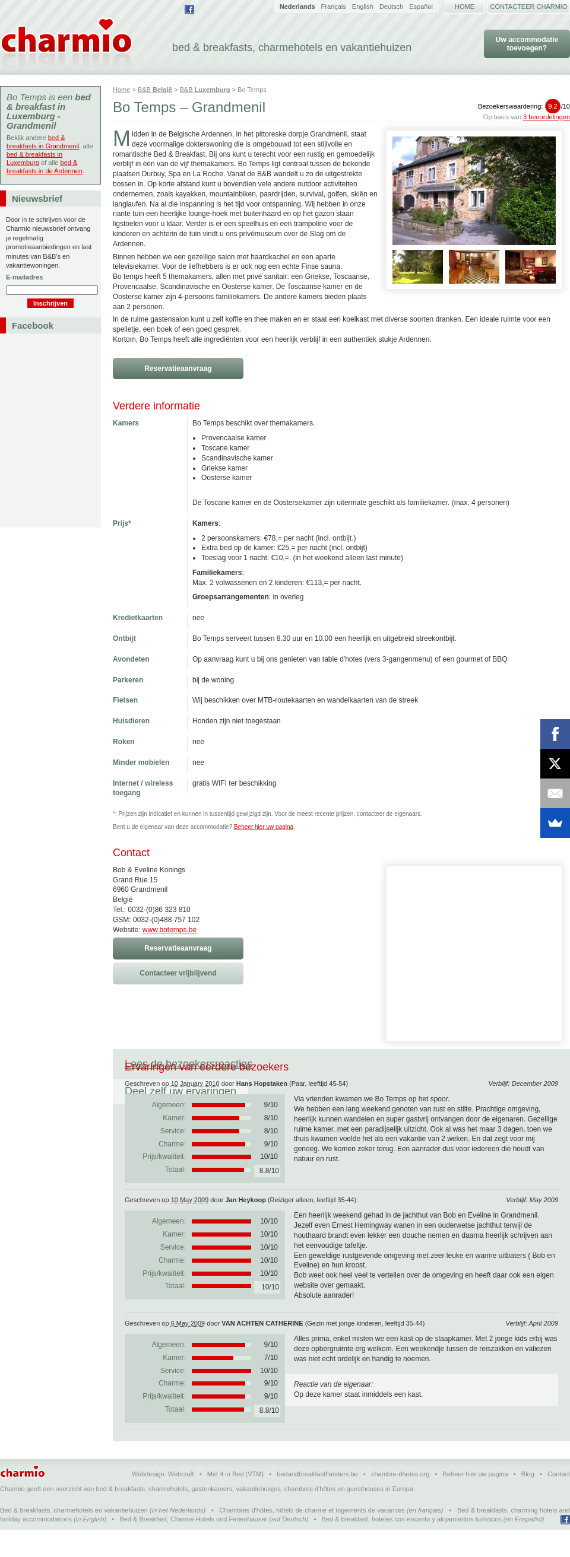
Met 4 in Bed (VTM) (235, 1501)
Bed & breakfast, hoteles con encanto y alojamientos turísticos (412, 1546)
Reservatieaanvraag (177, 368)
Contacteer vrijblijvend (178, 973)
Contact (558, 1501)
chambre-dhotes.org (400, 1501)
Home (464, 6)
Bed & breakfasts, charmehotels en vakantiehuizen (74, 1537)
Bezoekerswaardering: (524, 106)
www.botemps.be (169, 930)
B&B (155, 89)
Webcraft (181, 1501)
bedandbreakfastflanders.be (317, 1501)
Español (421, 6)
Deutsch (391, 6)
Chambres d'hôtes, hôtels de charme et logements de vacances (312, 1537)
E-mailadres (24, 277)
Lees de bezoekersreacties (188, 1064)
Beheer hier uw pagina (263, 827)
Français (333, 6)
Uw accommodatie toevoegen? (527, 44)
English (362, 6)
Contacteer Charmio (529, 6)
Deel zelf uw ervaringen (332, 1064)
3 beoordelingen (546, 116)
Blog (527, 1501)
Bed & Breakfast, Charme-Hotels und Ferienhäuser (193, 1546)
